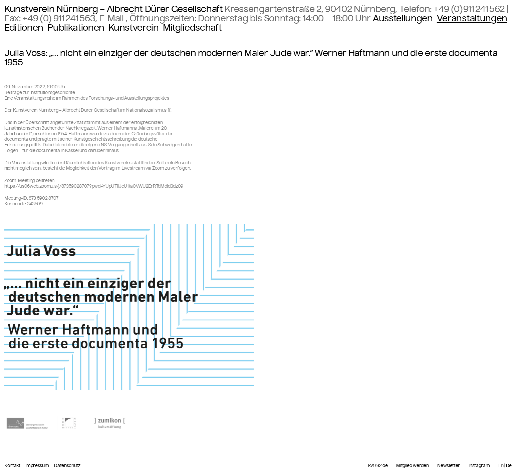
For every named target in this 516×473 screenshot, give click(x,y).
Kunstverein (133, 27)
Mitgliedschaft (192, 27)
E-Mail (112, 18)
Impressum (37, 465)
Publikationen (75, 27)
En (500, 465)
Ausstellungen (403, 18)
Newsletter (448, 465)
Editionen (23, 27)
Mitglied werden (412, 465)
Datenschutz (67, 465)
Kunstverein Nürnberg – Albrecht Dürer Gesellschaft (113, 9)
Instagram (479, 465)
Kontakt (12, 465)
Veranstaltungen (472, 18)
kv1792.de (378, 465)
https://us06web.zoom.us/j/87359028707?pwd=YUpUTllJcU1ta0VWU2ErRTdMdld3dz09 (93, 186)
